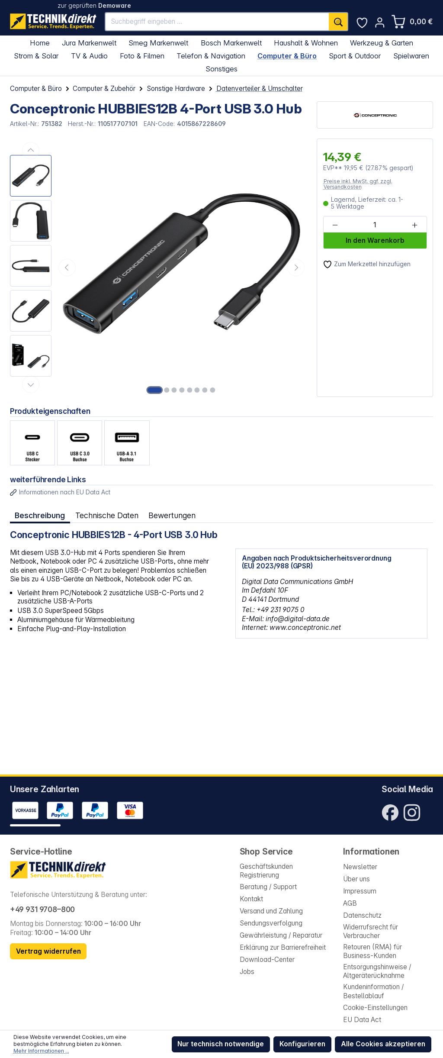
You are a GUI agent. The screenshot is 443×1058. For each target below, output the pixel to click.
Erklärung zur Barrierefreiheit (283, 947)
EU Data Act (362, 1020)
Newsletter (360, 867)
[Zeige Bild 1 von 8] (155, 390)
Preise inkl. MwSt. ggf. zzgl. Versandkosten (358, 184)
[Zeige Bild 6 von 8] (197, 390)
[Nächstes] (296, 267)
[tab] (40, 515)
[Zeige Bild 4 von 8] (181, 390)
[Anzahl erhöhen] (414, 224)
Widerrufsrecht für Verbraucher (370, 931)
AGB (350, 903)
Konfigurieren (302, 1044)
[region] (158, 268)
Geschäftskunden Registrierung (266, 870)
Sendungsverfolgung (271, 923)
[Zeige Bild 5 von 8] (189, 390)
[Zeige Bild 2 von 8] (166, 390)
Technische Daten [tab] (106, 515)
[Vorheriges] (67, 267)
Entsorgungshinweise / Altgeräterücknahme (377, 971)
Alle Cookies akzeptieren (383, 1044)
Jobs (247, 972)
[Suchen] (338, 22)
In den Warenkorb (375, 240)
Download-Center (267, 959)
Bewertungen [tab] (172, 515)
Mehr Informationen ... (41, 1051)
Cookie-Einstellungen (375, 1007)
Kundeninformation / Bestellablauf (373, 991)
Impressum (359, 891)
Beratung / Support (268, 887)
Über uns (356, 879)
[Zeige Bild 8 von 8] (212, 390)
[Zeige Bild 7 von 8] (204, 390)
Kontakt (251, 899)
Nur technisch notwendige (220, 1044)
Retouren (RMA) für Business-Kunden (372, 951)
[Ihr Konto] (379, 22)
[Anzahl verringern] (335, 224)
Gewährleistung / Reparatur (281, 935)
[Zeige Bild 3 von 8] (174, 390)
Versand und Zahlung (271, 911)
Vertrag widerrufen (48, 951)
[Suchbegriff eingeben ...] (217, 22)
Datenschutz (362, 915)
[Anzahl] (374, 224)
